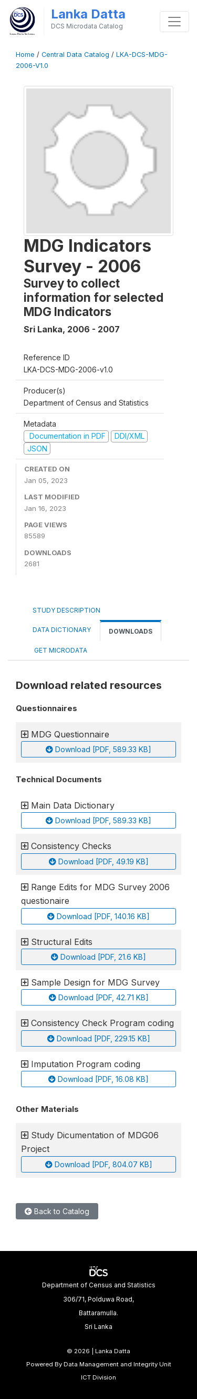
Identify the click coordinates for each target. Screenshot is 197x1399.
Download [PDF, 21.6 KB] (98, 956)
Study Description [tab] (66, 610)
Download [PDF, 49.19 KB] (99, 861)
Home (25, 54)
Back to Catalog (57, 1211)
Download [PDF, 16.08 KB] (98, 1079)
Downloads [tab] (130, 631)
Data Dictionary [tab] (62, 630)
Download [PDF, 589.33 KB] (98, 749)
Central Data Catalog (75, 54)
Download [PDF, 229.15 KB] (98, 1038)
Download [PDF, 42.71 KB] (99, 997)
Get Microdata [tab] (60, 650)
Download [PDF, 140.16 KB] (98, 916)
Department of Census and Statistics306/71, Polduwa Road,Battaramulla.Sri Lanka (98, 1306)
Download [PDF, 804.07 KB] (98, 1164)
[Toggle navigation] (174, 21)
